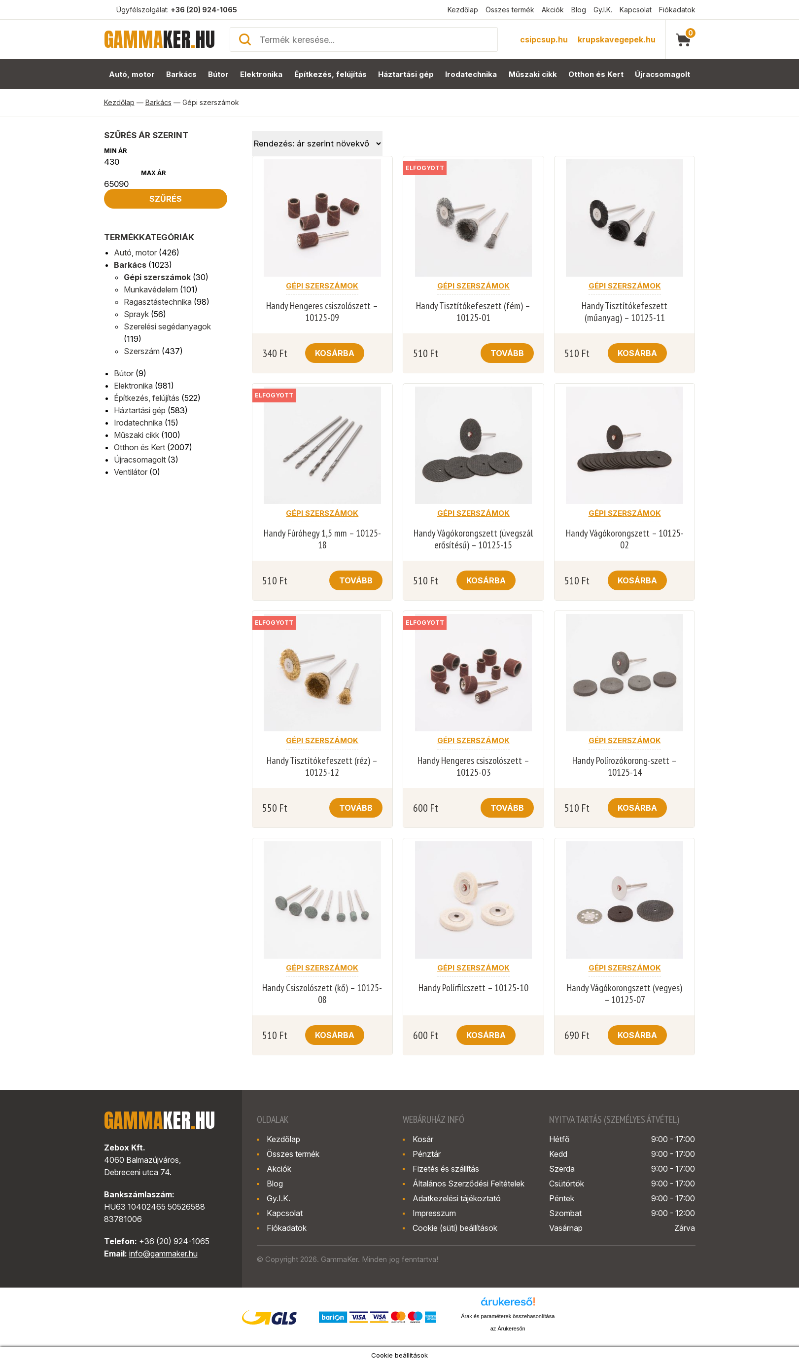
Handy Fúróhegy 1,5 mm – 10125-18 (322, 539)
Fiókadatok (677, 9)
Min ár (115, 150)
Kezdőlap (463, 9)
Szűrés (165, 199)
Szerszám (142, 351)
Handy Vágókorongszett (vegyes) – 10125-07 (624, 993)
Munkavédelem (151, 289)
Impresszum (434, 1213)
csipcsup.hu (544, 39)
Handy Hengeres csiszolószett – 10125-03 (473, 766)
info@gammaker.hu (163, 1253)
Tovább (507, 353)
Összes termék (510, 9)
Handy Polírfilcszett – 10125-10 (473, 988)
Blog (578, 9)
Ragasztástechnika (158, 302)
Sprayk (136, 314)
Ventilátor (130, 472)
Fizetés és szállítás (446, 1169)
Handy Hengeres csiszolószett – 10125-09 (322, 311)
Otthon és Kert (596, 74)
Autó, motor (132, 74)
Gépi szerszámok (157, 277)
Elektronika (261, 74)
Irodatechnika (471, 74)
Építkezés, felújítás (330, 74)
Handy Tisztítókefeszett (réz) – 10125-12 (322, 766)
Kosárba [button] (334, 353)
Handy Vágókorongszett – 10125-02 (625, 539)
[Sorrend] (317, 143)
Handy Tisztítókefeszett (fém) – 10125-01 (473, 311)
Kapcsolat (636, 9)
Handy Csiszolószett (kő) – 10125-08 (322, 993)
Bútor (218, 74)
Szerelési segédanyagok (167, 326)
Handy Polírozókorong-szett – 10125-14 (624, 766)
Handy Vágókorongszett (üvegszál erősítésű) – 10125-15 (473, 539)
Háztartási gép (406, 74)
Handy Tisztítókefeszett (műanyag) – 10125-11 (624, 311)
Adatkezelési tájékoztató (457, 1198)
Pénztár (427, 1154)
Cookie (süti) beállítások (455, 1228)
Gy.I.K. (602, 9)
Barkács (181, 74)
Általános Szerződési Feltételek (468, 1183)
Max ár (153, 173)
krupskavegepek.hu (617, 39)
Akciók (553, 9)
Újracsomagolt (662, 74)
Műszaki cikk (533, 74)
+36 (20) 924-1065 (204, 9)
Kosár (423, 1139)
